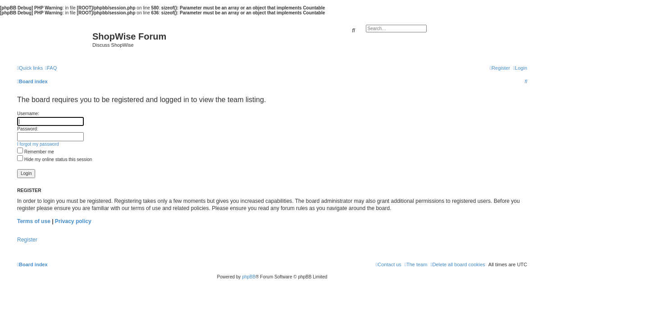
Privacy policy (73, 221)
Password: (27, 128)
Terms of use (33, 221)
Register (27, 240)
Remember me (35, 151)
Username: (28, 113)
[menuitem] (51, 68)
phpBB (248, 276)
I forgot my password (38, 144)
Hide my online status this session (54, 159)
